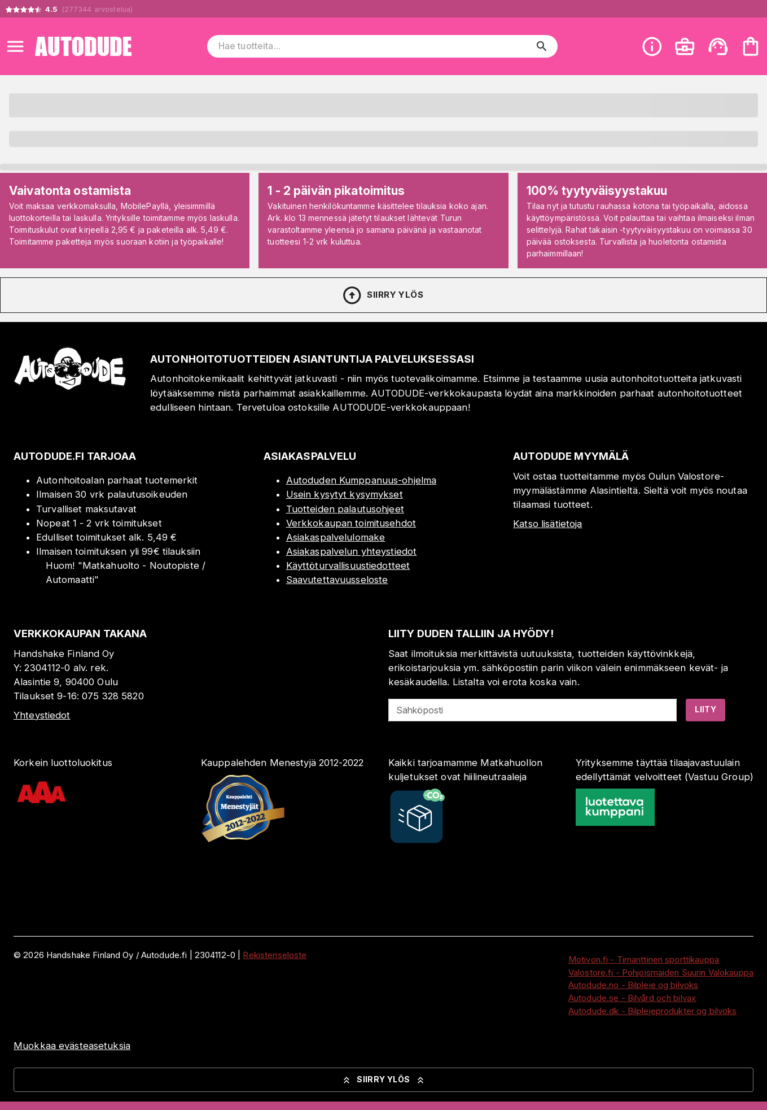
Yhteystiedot (42, 715)
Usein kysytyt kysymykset (344, 494)
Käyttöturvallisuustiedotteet (348, 565)
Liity (705, 709)
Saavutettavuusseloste (337, 579)
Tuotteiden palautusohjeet (345, 509)
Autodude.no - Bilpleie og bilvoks (633, 985)
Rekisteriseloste (274, 955)
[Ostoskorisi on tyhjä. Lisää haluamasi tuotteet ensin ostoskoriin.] (751, 46)
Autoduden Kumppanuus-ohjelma (361, 480)
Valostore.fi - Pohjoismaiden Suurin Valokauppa (660, 972)
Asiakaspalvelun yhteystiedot (351, 551)
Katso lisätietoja (547, 523)
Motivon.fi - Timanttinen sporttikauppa (643, 959)
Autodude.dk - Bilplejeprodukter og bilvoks (652, 1010)
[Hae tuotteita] (374, 46)
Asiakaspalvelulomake (335, 537)
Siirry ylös (382, 295)
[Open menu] (15, 46)
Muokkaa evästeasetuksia (72, 1045)
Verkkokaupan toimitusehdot (351, 523)
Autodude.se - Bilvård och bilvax (632, 998)
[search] (542, 46)
